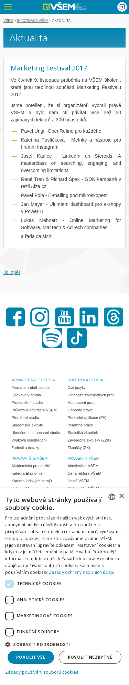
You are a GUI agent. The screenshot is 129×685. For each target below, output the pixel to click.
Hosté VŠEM (78, 481)
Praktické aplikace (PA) (87, 418)
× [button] (121, 496)
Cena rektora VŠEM (84, 473)
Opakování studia (26, 395)
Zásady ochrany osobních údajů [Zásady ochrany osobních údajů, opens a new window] (82, 572)
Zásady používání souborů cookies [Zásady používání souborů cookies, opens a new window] (41, 672)
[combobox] (111, 496)
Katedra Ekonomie (27, 473)
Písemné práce (80, 425)
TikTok (77, 338)
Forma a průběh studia (30, 387)
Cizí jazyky (77, 387)
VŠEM (8, 21)
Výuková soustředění (29, 440)
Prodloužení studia (27, 402)
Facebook (15, 317)
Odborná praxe (80, 410)
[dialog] (64, 586)
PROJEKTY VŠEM (83, 458)
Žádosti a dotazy (25, 448)
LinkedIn (89, 317)
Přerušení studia (25, 418)
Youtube (65, 317)
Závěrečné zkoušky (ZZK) (89, 440)
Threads (113, 317)
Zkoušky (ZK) (79, 448)
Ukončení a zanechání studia (35, 433)
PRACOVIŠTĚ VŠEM (29, 458)
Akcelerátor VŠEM (83, 466)
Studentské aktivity (27, 425)
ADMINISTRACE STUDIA (33, 380)
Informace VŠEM (33, 21)
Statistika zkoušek (83, 433)
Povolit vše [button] (30, 657)
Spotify (52, 338)
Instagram (40, 317)
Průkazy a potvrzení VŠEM (33, 410)
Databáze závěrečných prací (92, 395)
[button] (64, 644)
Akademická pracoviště (30, 466)
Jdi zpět (11, 272)
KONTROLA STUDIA (85, 380)
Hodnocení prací (82, 402)
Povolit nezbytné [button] (90, 657)
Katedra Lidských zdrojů (31, 481)
